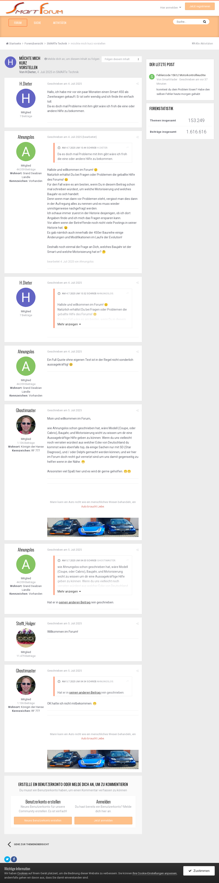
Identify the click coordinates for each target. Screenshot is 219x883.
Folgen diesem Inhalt (117, 59)
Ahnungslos (26, 137)
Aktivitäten (59, 23)
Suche (37, 23)
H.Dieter (30, 72)
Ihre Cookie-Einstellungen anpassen (155, 873)
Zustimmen (199, 871)
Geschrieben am (64, 83)
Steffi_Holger (26, 623)
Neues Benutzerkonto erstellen (42, 820)
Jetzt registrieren (199, 6)
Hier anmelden (170, 7)
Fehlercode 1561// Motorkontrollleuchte (181, 75)
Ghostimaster (26, 410)
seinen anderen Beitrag (75, 602)
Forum (18, 23)
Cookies (22, 873)
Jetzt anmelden (103, 820)
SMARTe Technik (67, 72)
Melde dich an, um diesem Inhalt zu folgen (73, 58)
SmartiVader (169, 79)
